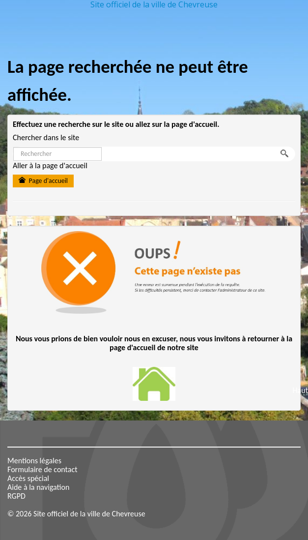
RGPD (16, 496)
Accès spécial (28, 478)
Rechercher (13, 147)
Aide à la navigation (38, 487)
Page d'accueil (43, 181)
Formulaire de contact (42, 469)
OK (286, 154)
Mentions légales (34, 460)
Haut (300, 390)
